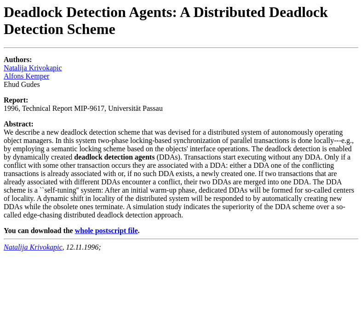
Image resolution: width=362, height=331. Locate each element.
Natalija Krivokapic (33, 68)
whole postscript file (106, 230)
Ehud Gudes (22, 84)
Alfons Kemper (26, 76)
